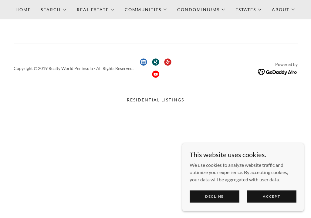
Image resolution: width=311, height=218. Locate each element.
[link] (143, 62)
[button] (54, 9)
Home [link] (23, 9)
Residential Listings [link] (155, 99)
